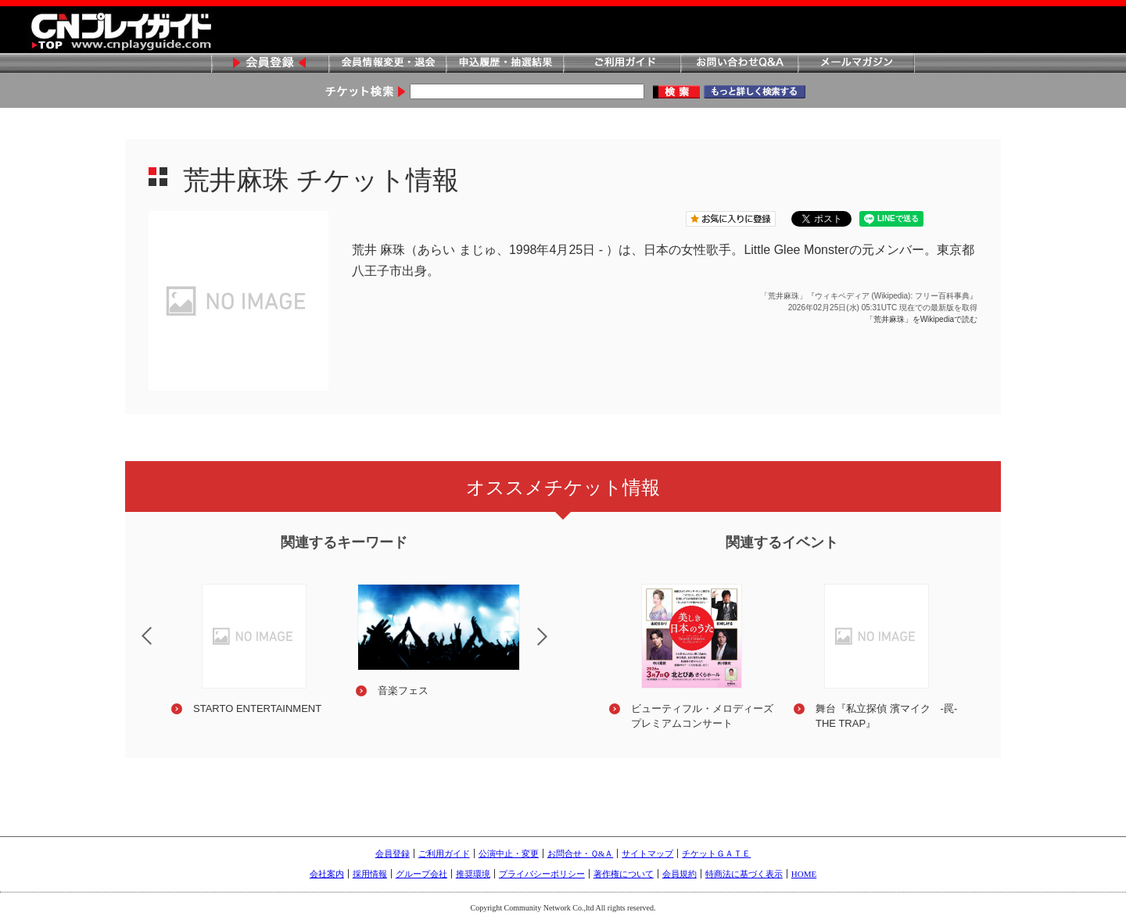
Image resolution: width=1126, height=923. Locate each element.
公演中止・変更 (509, 853)
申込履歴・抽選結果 (504, 64)
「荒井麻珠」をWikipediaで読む (921, 319)
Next (555, 646)
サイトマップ (647, 853)
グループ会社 (421, 873)
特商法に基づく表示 (744, 873)
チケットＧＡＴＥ (716, 853)
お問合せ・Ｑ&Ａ (580, 853)
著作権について (623, 873)
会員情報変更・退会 (387, 64)
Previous (133, 626)
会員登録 (269, 64)
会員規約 (679, 873)
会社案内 (327, 873)
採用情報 (370, 873)
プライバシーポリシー (542, 873)
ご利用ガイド (621, 64)
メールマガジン (856, 64)
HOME (803, 873)
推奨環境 (473, 873)
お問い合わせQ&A (739, 64)
